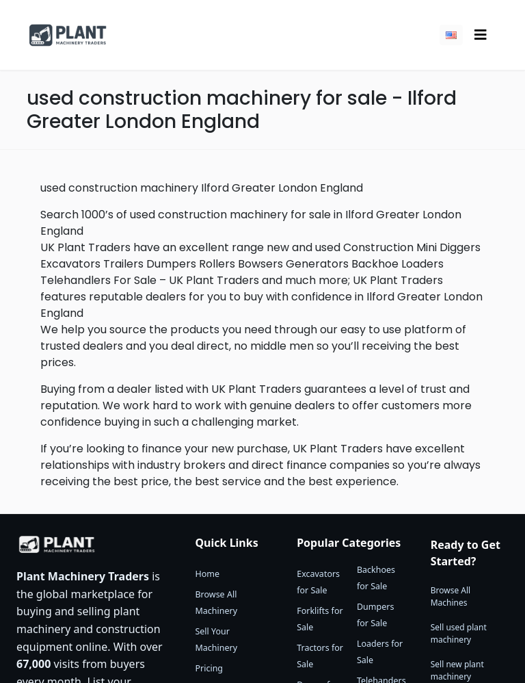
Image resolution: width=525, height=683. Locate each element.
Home (207, 574)
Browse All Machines (450, 596)
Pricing (209, 668)
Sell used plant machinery (459, 633)
